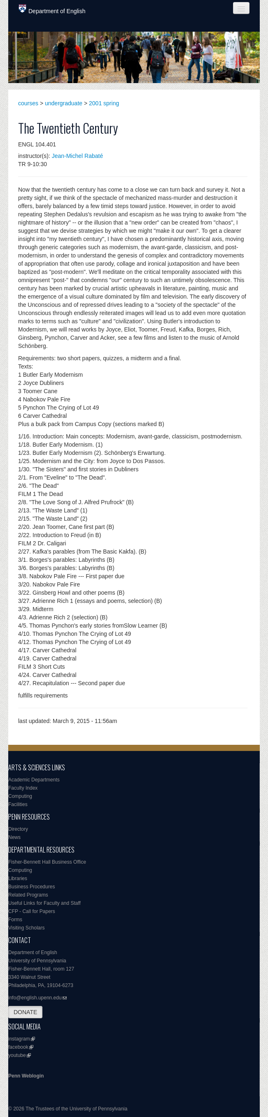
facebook (18, 1047)
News (14, 837)
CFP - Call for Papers (31, 911)
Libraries (17, 878)
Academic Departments (34, 780)
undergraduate (63, 103)
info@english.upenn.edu (35, 998)
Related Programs (28, 895)
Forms (15, 919)
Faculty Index (22, 788)
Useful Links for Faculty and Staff (44, 903)
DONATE (25, 1012)
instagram (19, 1039)
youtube (17, 1055)
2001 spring (104, 103)
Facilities (18, 804)
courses (28, 103)
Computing (20, 796)
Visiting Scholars (26, 928)
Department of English (52, 9)
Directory (18, 829)
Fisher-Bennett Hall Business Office (47, 862)
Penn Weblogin (26, 1076)
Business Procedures (31, 887)
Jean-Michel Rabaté (77, 156)
